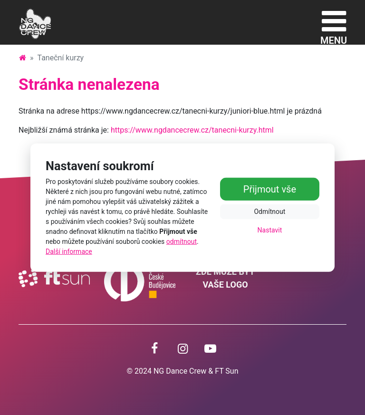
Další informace (69, 251)
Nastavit (270, 229)
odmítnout (181, 241)
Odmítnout (269, 211)
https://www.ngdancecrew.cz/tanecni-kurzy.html (192, 130)
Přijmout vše (269, 188)
